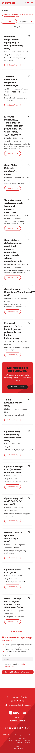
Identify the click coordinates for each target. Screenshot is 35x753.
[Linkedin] (12, 728)
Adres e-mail (6, 655)
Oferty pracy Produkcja (23, 740)
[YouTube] (22, 728)
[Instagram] (17, 728)
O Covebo (9, 740)
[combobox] (26, 21)
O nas (8, 738)
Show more (17, 631)
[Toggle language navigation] (32, 3)
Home (5, 10)
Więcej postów (18, 748)
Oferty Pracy (22, 738)
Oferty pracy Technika (23, 742)
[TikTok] (27, 728)
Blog (17, 746)
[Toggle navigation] (28, 2)
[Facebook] (7, 728)
